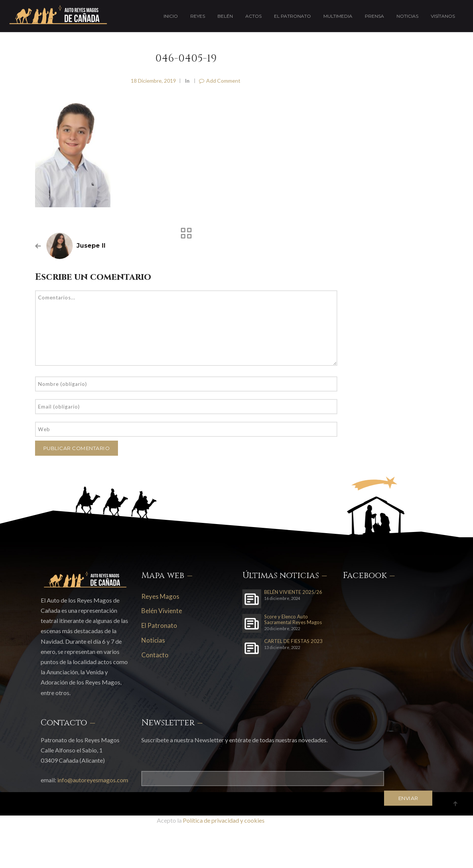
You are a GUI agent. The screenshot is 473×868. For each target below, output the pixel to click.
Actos (253, 16)
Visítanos (443, 16)
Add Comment (219, 80)
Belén (225, 16)
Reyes (197, 16)
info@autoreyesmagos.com (92, 779)
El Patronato (292, 16)
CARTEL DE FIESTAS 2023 (293, 641)
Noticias (407, 16)
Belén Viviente (161, 611)
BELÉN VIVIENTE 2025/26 (293, 592)
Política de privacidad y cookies (224, 820)
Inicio (171, 16)
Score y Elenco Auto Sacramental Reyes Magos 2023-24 (293, 619)
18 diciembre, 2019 (153, 80)
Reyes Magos (160, 596)
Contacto (154, 655)
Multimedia (337, 16)
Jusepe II (91, 245)
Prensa (374, 16)
